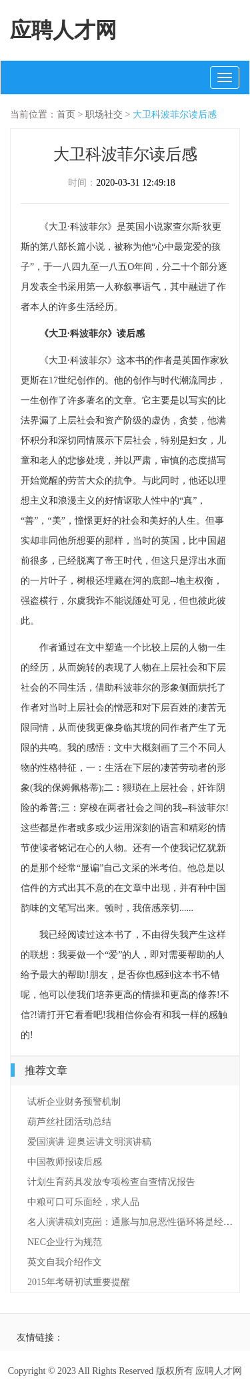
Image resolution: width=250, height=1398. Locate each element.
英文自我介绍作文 (64, 1262)
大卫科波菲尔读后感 (175, 115)
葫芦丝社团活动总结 (69, 1122)
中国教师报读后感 (64, 1162)
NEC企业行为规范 (64, 1242)
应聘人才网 (63, 30)
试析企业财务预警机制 (74, 1102)
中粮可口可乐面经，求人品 (83, 1202)
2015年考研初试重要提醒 (78, 1282)
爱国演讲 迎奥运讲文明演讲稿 (89, 1142)
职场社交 (104, 115)
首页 (66, 115)
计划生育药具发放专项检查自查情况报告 (111, 1182)
